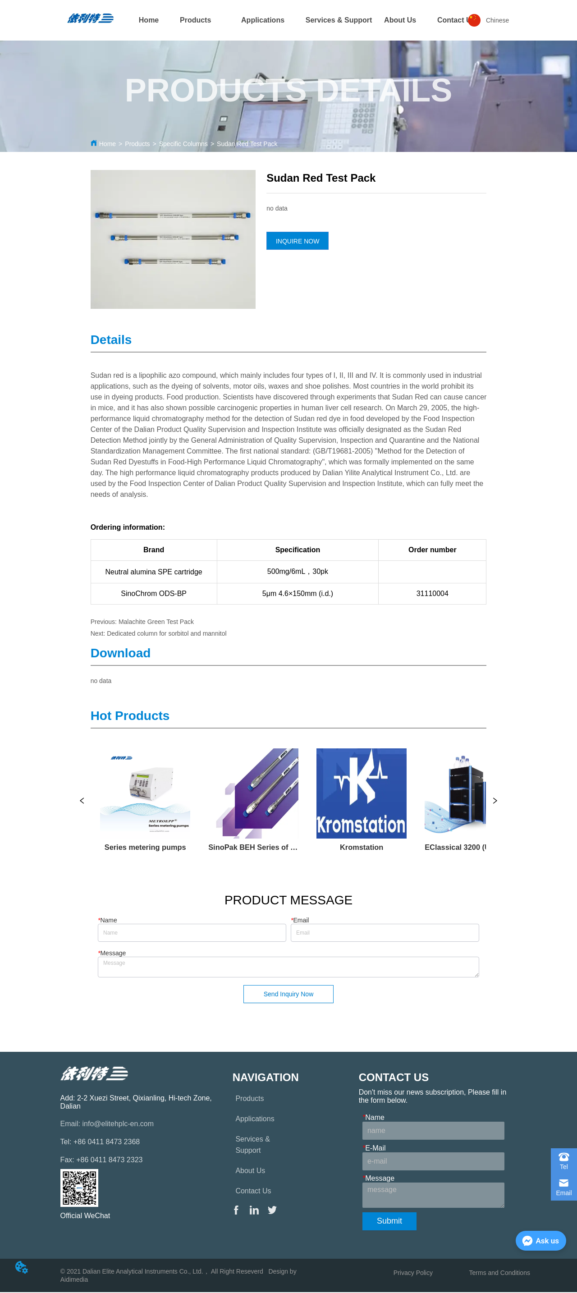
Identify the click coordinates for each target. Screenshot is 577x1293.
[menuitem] (195, 20)
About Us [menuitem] (400, 20)
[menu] (288, 20)
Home (107, 143)
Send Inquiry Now (289, 995)
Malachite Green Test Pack (156, 621)
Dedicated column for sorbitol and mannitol (166, 633)
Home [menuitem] (149, 20)
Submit (389, 1222)
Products (137, 143)
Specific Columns (183, 143)
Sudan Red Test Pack (247, 143)
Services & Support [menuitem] (339, 20)
